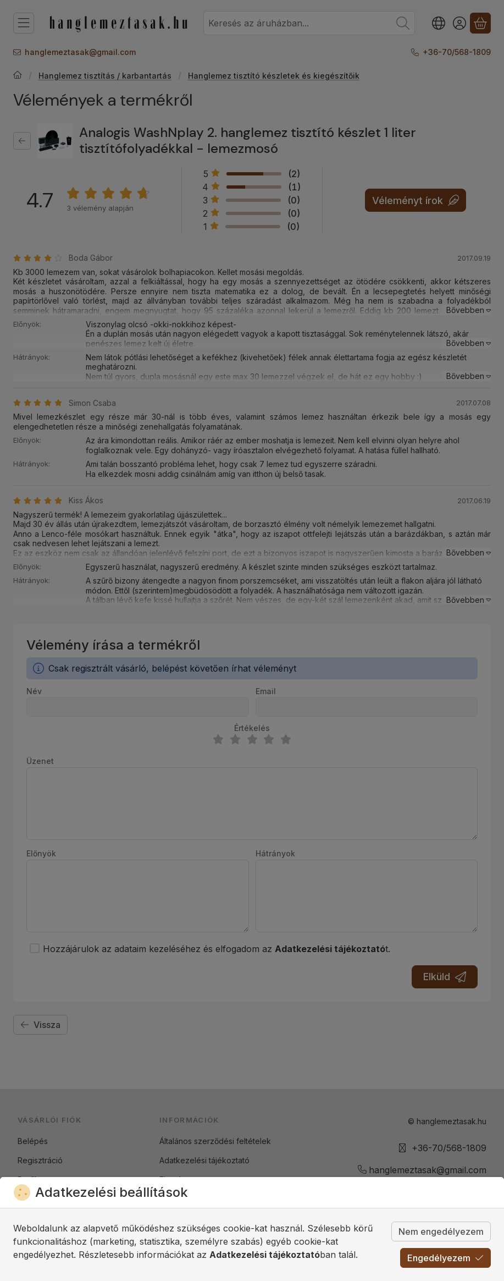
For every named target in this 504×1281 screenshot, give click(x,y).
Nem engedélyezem (441, 1231)
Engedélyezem (445, 1257)
